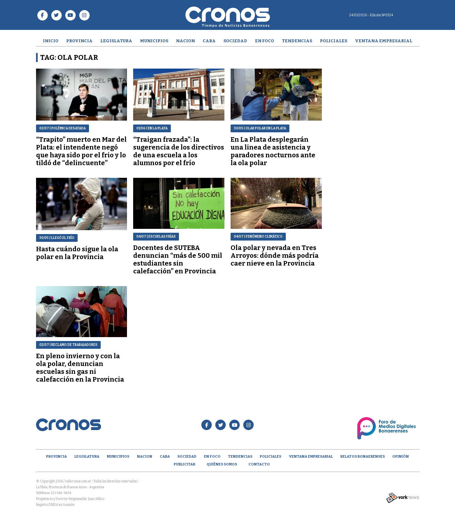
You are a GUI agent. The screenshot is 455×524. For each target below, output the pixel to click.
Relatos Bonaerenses (362, 456)
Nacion (185, 40)
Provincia (79, 40)
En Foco (264, 40)
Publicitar (184, 464)
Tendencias (297, 40)
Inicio (50, 40)
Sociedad (235, 40)
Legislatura (116, 40)
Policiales (333, 40)
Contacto (259, 464)
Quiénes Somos (222, 464)
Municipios (154, 40)
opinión (400, 456)
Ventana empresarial (383, 40)
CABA (209, 40)
